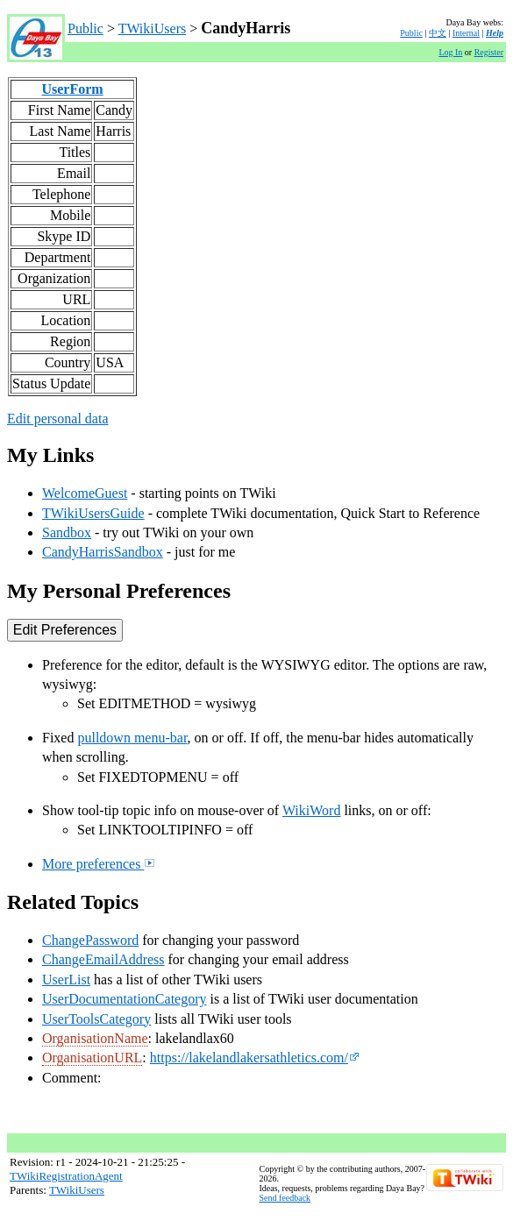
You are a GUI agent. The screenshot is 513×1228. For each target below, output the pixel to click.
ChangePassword (90, 940)
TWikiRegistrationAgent (66, 1175)
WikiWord (311, 810)
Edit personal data (58, 418)
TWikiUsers (152, 28)
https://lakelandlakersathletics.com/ (255, 1057)
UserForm (72, 89)
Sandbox (66, 532)
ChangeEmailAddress (103, 959)
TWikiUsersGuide (93, 513)
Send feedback (285, 1198)
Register (488, 52)
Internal (466, 33)
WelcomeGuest (84, 493)
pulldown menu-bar (132, 737)
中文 (437, 33)
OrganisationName (95, 1038)
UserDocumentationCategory (124, 998)
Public (85, 28)
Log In (450, 52)
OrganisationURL (92, 1057)
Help (494, 33)
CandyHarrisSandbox (102, 551)
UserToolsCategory (96, 1019)
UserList (66, 979)
